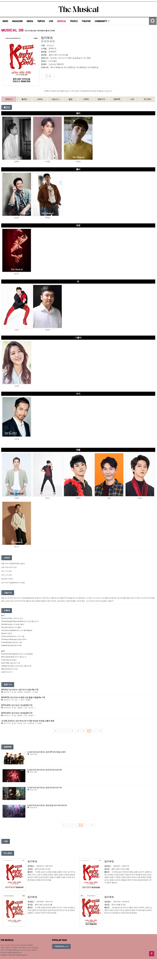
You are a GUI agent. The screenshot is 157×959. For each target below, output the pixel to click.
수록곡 (86, 99)
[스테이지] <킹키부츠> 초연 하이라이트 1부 (44, 787)
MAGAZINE (17, 21)
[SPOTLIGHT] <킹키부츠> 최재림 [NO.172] (16, 713)
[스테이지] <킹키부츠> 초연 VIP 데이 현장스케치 (46, 752)
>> (100, 731)
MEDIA (30, 21)
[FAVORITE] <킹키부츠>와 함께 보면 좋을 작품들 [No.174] (23, 697)
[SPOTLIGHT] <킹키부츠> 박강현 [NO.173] (16, 705)
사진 (132, 99)
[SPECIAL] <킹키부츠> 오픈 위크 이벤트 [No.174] (19, 690)
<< (55, 731)
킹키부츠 (32, 861)
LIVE (51, 21)
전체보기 (9, 99)
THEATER (86, 21)
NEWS (5, 21)
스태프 (40, 99)
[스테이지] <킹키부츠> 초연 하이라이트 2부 (44, 770)
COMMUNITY (102, 21)
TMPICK (41, 21)
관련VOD (116, 99)
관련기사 (101, 99)
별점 (70, 99)
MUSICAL (61, 21)
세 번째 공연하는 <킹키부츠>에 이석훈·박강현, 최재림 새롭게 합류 (27, 721)
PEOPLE (74, 21)
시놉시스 (55, 99)
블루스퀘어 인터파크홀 (58, 55)
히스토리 (147, 99)
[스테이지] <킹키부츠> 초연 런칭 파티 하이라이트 (47, 805)
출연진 (24, 99)
